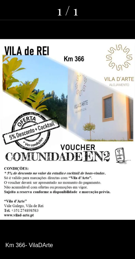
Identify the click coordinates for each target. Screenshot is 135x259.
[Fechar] (10, 10)
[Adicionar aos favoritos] (125, 10)
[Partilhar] (87, 10)
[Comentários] (106, 10)
